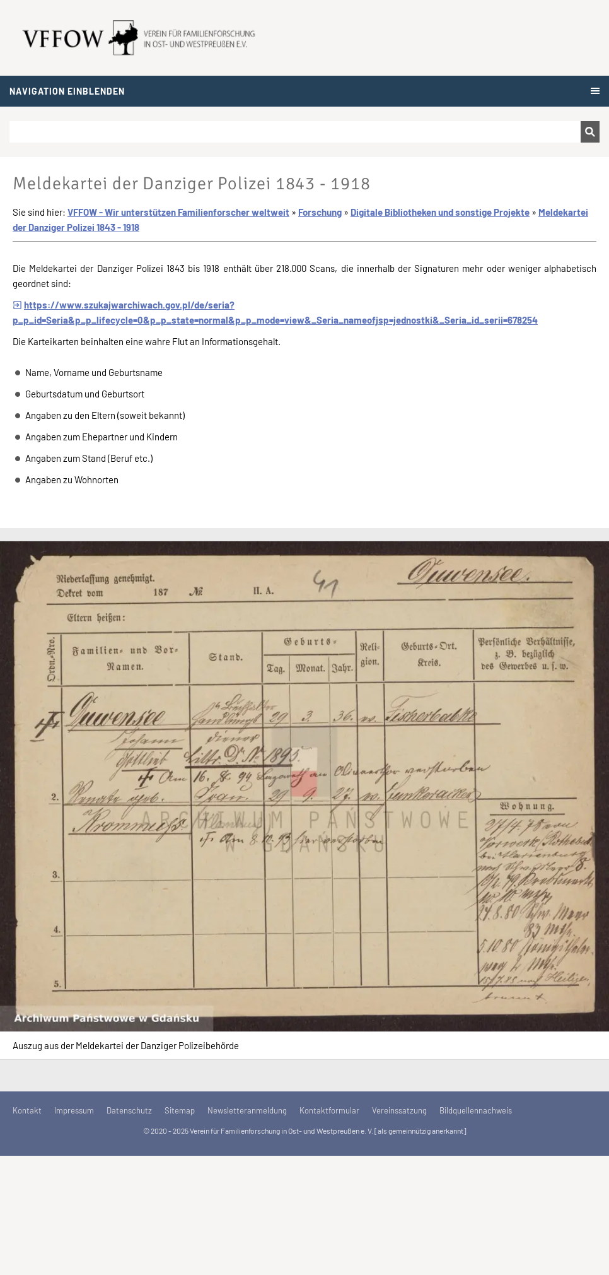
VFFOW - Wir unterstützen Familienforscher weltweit (178, 212)
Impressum (74, 1110)
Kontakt (27, 1110)
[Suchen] (295, 132)
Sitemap (180, 1110)
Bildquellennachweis (475, 1110)
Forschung (320, 212)
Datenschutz (129, 1110)
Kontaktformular (329, 1110)
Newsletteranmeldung (247, 1110)
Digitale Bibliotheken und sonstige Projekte (440, 212)
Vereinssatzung (399, 1110)
